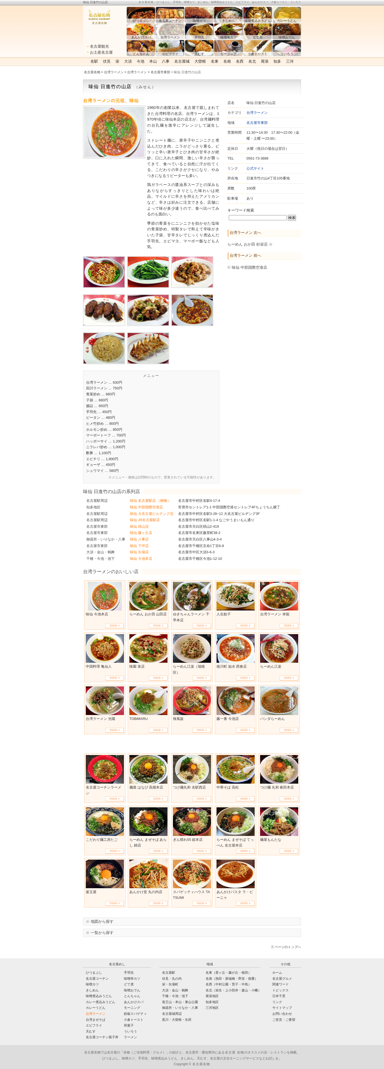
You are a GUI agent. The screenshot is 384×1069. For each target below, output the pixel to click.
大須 (128, 61)
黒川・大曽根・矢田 (176, 1020)
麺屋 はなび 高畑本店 (146, 787)
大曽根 (200, 61)
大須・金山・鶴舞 (100, 552)
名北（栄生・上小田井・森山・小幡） (233, 990)
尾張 (265, 61)
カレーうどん (95, 1008)
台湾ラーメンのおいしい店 (111, 571)
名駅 (94, 61)
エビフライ (94, 1025)
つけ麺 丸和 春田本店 (277, 787)
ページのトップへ (288, 947)
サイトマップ (282, 1008)
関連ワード (280, 984)
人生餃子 (224, 614)
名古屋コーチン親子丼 (102, 1037)
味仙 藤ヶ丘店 (141, 533)
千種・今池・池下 (100, 559)
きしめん (92, 990)
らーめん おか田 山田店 (148, 614)
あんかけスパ (134, 1002)
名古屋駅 (168, 973)
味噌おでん (132, 990)
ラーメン (130, 1037)
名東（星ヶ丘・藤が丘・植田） (228, 973)
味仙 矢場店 (139, 552)
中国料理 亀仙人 (99, 666)
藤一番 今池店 (228, 719)
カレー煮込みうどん (100, 1002)
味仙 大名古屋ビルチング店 (151, 514)
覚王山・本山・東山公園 (180, 1002)
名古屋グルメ (282, 979)
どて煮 (129, 984)
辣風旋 (178, 719)
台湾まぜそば (95, 1020)
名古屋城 (182, 61)
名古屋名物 (92, 72)
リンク (277, 1002)
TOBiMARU (138, 719)
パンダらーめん (272, 719)
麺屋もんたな (270, 840)
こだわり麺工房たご (102, 840)
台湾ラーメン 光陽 (100, 719)
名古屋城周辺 (172, 1014)
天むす (91, 1031)
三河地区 (212, 1008)
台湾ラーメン (114, 72)
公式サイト (255, 168)
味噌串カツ (132, 979)
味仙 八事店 (139, 539)
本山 (153, 61)
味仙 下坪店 (139, 546)
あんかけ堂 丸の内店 (145, 892)
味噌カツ (92, 984)
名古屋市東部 (257, 123)
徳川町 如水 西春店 (232, 666)
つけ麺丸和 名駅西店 (189, 787)
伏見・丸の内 (172, 979)
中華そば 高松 (228, 787)
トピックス (280, 990)
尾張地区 (212, 996)
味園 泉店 (137, 666)
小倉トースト (134, 1020)
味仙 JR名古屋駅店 (145, 520)
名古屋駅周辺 (97, 501)
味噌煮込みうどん (99, 996)
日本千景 (278, 996)
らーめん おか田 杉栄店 (247, 244)
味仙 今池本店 (141, 559)
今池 (140, 61)
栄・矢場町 (170, 984)
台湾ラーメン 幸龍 (274, 614)
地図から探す (102, 921)
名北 (252, 61)
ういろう (130, 1031)
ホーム (277, 973)
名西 (239, 61)
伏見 (107, 61)
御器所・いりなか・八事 (105, 539)
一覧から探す (102, 932)
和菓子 (129, 1025)
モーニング (132, 1008)
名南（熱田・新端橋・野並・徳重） (232, 979)
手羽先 (129, 973)
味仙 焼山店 (139, 526)
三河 (290, 61)
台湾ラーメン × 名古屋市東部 (148, 72)
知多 (277, 61)
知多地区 (93, 507)
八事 (165, 61)
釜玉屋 (91, 892)
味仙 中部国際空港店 (249, 267)
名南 (227, 61)
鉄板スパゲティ (135, 1014)
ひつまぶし (94, 973)
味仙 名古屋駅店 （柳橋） (150, 501)
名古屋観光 (99, 46)
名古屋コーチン (97, 979)
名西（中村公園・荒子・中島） (228, 984)
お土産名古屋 (101, 52)
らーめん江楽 (270, 666)
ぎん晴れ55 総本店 (188, 840)
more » (114, 625)
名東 (214, 61)
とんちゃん (132, 996)
